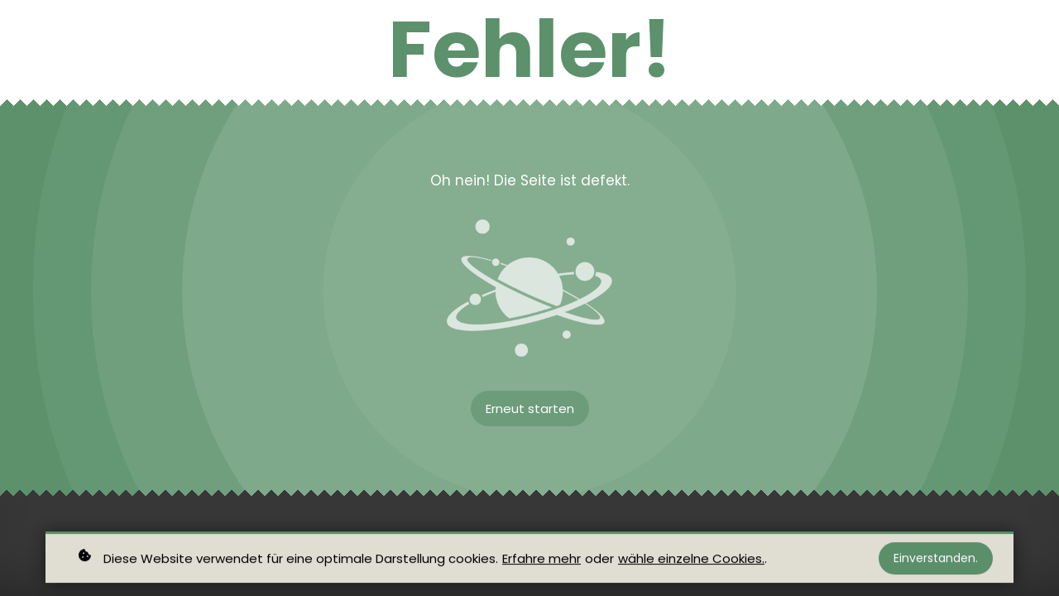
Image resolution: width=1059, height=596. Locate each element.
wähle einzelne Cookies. (691, 561)
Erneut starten (530, 408)
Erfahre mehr (541, 561)
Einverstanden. (936, 561)
